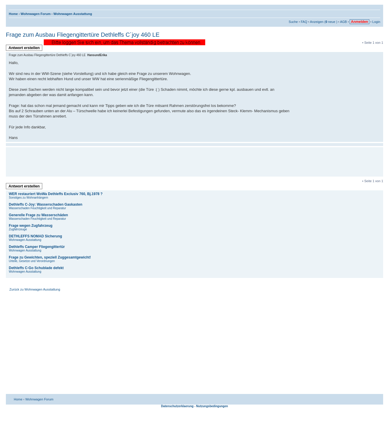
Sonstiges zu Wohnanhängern (28, 197)
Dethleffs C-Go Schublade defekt (36, 268)
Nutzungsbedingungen (212, 406)
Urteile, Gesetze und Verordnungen (32, 261)
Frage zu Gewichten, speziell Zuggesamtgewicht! (50, 257)
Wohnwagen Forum (35, 14)
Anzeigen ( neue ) (323, 22)
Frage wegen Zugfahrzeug (31, 226)
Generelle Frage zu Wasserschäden (38, 215)
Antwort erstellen (25, 48)
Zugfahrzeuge (18, 229)
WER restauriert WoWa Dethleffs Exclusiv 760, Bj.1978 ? (55, 194)
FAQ (304, 22)
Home (13, 14)
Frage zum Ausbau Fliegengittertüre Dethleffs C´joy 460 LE (82, 34)
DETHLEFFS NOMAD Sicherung (35, 236)
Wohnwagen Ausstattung (72, 14)
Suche (293, 22)
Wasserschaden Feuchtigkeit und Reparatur (37, 208)
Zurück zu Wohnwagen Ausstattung (34, 289)
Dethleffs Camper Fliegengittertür (37, 247)
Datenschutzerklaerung (177, 406)
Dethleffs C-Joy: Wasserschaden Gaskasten (45, 204)
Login (376, 22)
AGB (343, 22)
